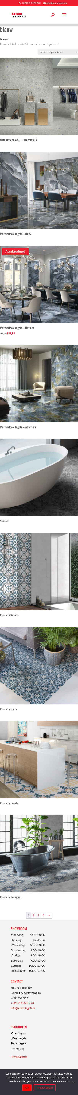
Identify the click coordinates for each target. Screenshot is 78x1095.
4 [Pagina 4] (43, 915)
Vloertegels (18, 1033)
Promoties (17, 1048)
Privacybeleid (19, 1056)
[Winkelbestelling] (58, 52)
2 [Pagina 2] (33, 915)
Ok (27, 1087)
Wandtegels (18, 1038)
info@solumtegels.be (23, 1008)
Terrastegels (18, 1043)
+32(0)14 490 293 (22, 1003)
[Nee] (73, 1082)
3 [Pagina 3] (38, 915)
